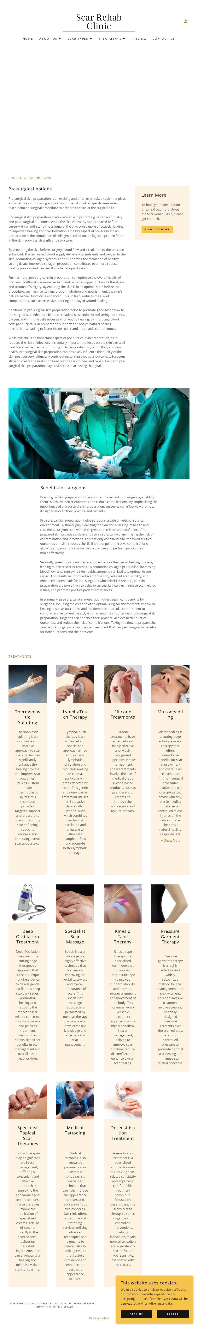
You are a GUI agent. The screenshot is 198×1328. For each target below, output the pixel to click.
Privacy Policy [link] (99, 1318)
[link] (99, 28)
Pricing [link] (139, 38)
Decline (136, 1314)
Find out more (157, 229)
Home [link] (28, 38)
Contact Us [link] (164, 38)
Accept (173, 1314)
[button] (185, 21)
